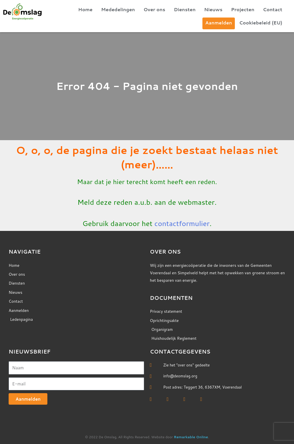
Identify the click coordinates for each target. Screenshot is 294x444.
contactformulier (182, 223)
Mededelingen (118, 9)
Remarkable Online (191, 437)
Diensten (185, 9)
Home (85, 9)
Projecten (242, 9)
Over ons (154, 9)
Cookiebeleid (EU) (260, 22)
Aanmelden (218, 22)
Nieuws (213, 9)
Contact (272, 9)
